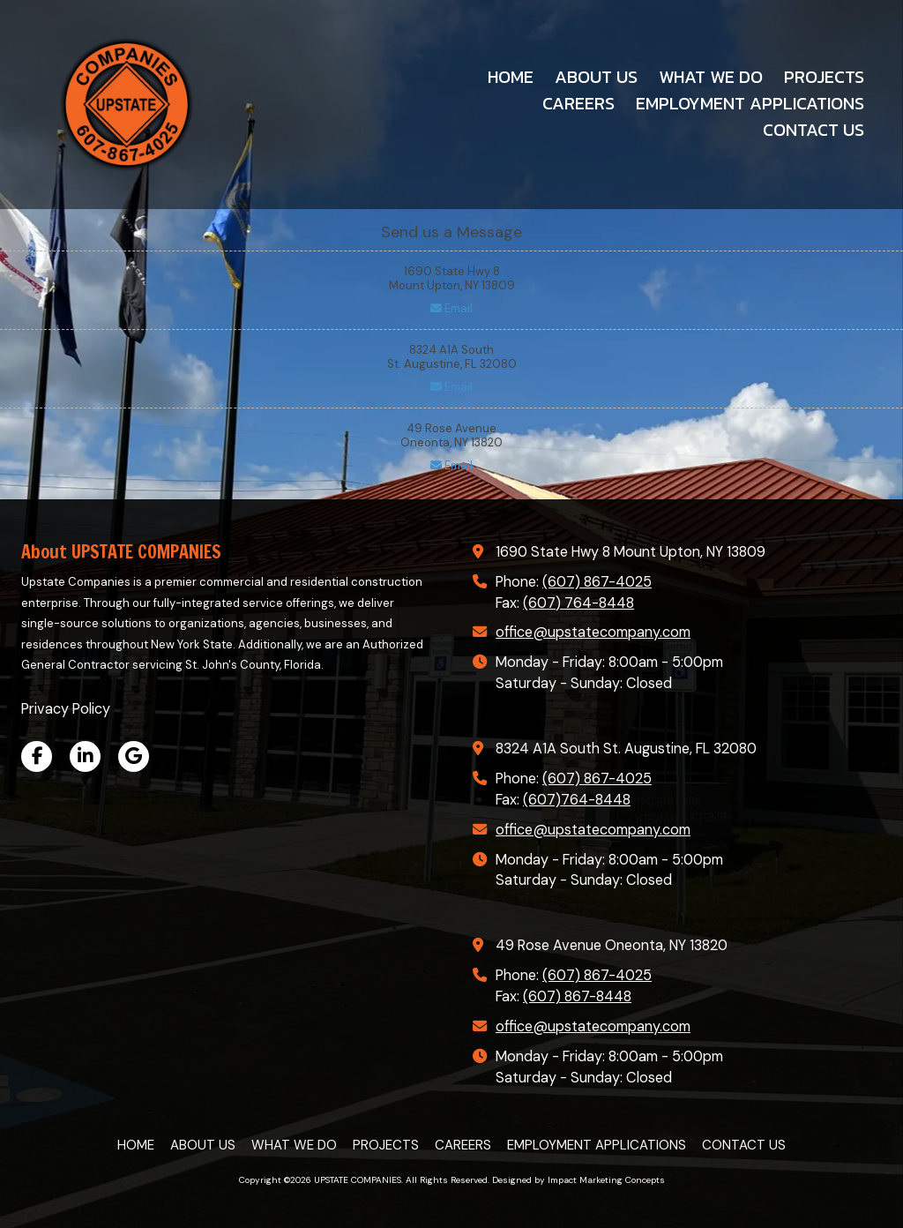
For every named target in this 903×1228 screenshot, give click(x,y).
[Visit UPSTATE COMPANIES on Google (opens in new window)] (133, 756)
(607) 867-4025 (597, 582)
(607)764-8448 (577, 799)
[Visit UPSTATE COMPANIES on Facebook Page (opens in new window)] (36, 756)
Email (451, 308)
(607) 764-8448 (578, 603)
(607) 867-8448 (577, 996)
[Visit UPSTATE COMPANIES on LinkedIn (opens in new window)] (85, 756)
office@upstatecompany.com (593, 632)
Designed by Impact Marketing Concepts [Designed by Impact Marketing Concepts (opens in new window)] (578, 1180)
